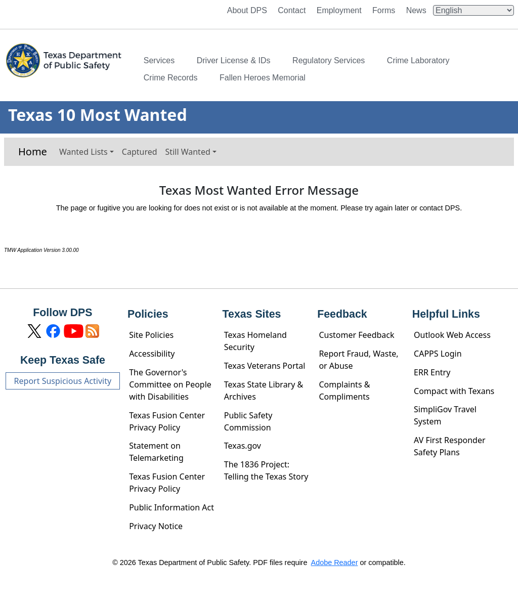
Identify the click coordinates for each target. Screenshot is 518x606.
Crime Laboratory (418, 60)
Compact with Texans (454, 391)
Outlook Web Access (452, 334)
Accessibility (152, 353)
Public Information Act (171, 507)
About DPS (247, 10)
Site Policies (151, 334)
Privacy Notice (156, 526)
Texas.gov (242, 445)
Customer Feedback (356, 334)
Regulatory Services (328, 60)
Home (32, 151)
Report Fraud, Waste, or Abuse (358, 359)
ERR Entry (432, 372)
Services (159, 60)
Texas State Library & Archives (264, 390)
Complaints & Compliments (344, 390)
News (416, 10)
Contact (292, 10)
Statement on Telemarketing (156, 451)
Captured (139, 151)
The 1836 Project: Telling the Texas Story (266, 470)
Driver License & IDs (234, 60)
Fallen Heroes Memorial (263, 77)
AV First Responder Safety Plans (450, 446)
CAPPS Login (438, 353)
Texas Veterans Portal (265, 365)
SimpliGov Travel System (445, 415)
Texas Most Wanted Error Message (259, 190)
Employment (339, 10)
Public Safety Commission (248, 421)
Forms (383, 10)
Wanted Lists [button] (83, 151)
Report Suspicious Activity (63, 380)
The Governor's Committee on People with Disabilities (170, 384)
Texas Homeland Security (255, 341)
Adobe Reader (334, 562)
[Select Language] (473, 10)
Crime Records (171, 77)
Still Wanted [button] (187, 151)
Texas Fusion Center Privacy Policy (167, 421)
